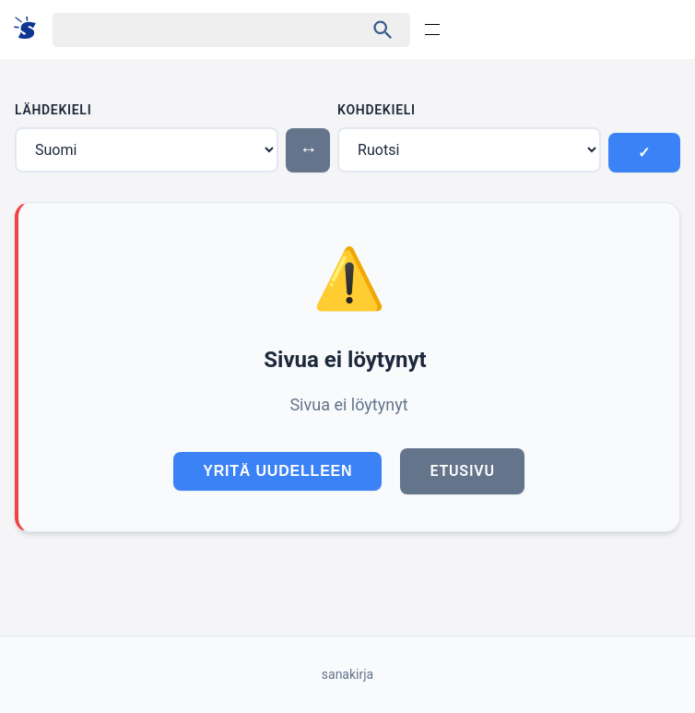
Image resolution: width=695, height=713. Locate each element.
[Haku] (192, 30)
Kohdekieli (376, 109)
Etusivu (462, 471)
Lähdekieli (53, 109)
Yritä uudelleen (277, 471)
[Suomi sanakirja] (31, 29)
